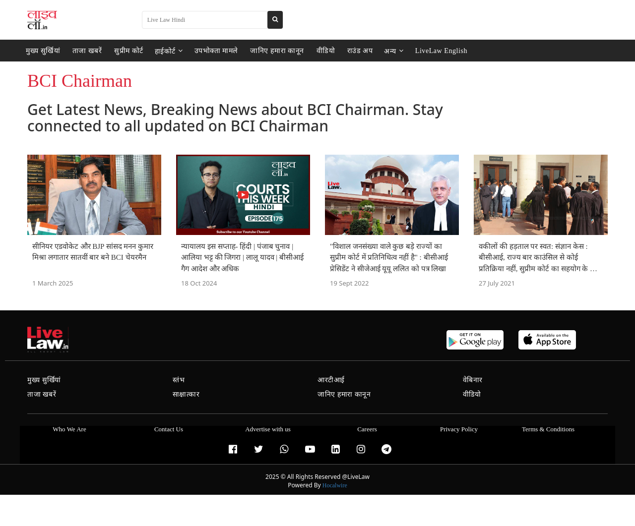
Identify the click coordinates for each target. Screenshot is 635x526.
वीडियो (314, 51)
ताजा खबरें (83, 51)
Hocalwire (334, 485)
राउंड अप (347, 51)
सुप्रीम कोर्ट (123, 51)
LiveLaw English (426, 51)
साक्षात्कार (186, 394)
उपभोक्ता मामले (209, 51)
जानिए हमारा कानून (268, 51)
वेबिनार (473, 380)
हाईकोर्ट (162, 51)
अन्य (379, 51)
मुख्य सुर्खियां (42, 51)
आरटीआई (331, 380)
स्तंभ (179, 380)
